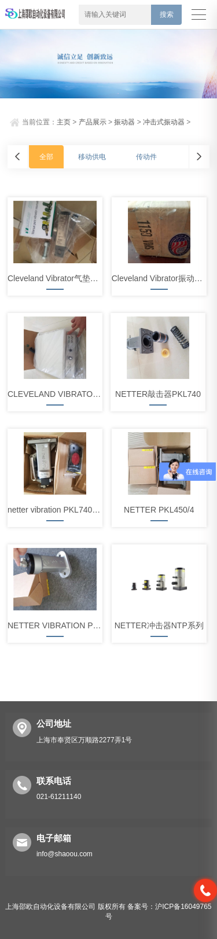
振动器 (124, 122)
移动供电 (92, 157)
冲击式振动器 (164, 122)
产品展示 (92, 122)
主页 (64, 122)
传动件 (146, 157)
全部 (46, 157)
